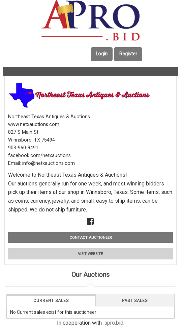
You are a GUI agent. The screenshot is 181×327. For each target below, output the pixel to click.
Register (128, 54)
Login (102, 54)
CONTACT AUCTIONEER (90, 237)
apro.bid (113, 323)
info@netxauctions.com (48, 163)
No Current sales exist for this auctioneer (53, 312)
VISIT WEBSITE (90, 254)
